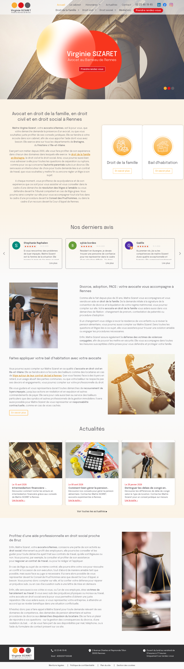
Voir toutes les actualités (92, 511)
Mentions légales (56, 665)
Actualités (111, 6)
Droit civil (87, 11)
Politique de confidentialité (82, 665)
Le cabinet (75, 6)
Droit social (106, 11)
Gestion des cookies (126, 665)
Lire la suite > (18, 501)
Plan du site (105, 665)
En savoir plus (18, 413)
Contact (126, 6)
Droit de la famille (66, 11)
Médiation (125, 11)
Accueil (61, 6)
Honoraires (91, 6)
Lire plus (53, 263)
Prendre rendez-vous (148, 12)
